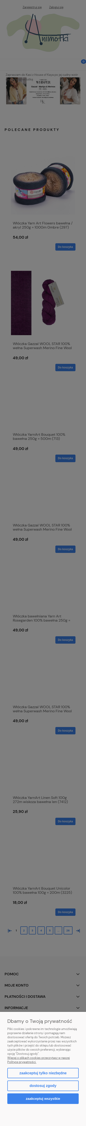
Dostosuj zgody (43, 1086)
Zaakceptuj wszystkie (43, 1099)
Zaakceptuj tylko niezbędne (43, 1073)
